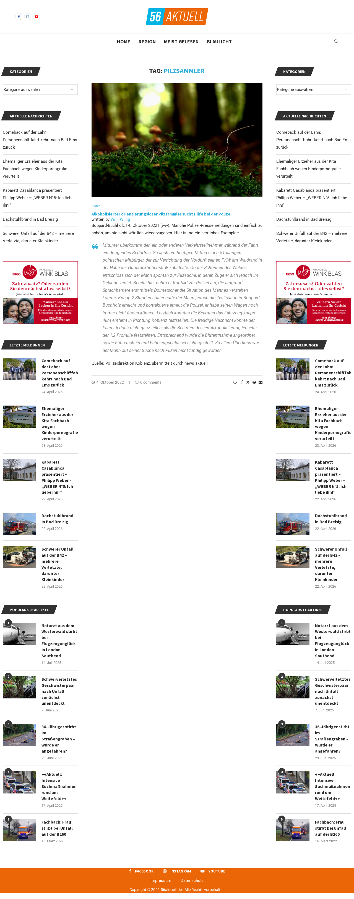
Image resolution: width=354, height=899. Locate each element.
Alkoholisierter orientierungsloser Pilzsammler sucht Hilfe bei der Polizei (161, 214)
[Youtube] (36, 16)
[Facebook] (18, 16)
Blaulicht (219, 41)
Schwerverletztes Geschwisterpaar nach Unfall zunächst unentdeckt (333, 695)
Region (147, 41)
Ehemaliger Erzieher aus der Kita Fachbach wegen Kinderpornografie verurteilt (308, 169)
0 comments (148, 382)
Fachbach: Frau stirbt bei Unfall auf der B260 (331, 834)
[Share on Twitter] (248, 382)
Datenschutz (192, 886)
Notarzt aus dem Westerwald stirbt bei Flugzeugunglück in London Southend (332, 644)
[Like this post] (235, 382)
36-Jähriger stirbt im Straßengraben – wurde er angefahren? (332, 744)
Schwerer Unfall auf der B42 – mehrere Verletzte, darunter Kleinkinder (331, 567)
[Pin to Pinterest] (254, 382)
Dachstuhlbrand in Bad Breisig (303, 219)
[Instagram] (27, 16)
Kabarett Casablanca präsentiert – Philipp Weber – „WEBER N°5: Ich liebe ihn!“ (311, 198)
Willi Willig (120, 219)
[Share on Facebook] (242, 382)
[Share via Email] (260, 382)
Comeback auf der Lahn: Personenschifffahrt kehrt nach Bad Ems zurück (313, 140)
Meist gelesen (181, 41)
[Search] (336, 42)
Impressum (160, 886)
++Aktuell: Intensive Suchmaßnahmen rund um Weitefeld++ (332, 792)
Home (123, 41)
